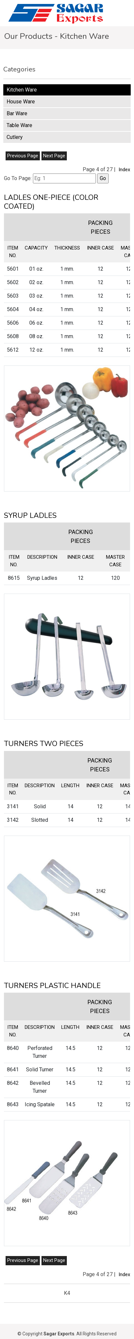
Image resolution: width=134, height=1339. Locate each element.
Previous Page (22, 156)
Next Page (54, 156)
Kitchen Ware (22, 90)
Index (124, 170)
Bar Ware (17, 113)
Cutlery (15, 137)
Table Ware (19, 125)
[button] (67, 428)
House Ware (21, 101)
